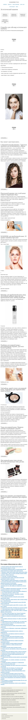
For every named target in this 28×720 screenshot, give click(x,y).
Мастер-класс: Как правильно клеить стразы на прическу (14, 651)
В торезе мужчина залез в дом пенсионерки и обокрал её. (14, 591)
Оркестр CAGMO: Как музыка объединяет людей (12, 636)
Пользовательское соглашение (9, 715)
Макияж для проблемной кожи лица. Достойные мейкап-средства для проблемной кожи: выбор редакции (13, 296)
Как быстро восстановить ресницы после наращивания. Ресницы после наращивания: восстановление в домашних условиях (13, 677)
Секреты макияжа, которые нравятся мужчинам (12, 643)
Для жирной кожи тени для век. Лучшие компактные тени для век (12, 461)
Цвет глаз (22, 4)
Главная (5, 4)
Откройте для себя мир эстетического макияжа (14, 28)
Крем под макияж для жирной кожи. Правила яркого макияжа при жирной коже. (14, 497)
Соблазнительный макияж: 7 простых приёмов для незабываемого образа (14, 145)
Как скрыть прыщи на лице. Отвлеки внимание (12, 669)
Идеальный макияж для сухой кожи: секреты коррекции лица (13, 194)
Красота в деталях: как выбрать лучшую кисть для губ (13, 652)
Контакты (3, 715)
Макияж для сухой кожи (22, 15)
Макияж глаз (14, 2)
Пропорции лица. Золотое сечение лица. (10, 701)
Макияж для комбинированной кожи (5, 21)
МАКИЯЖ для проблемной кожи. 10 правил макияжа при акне (13, 237)
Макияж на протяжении (5, 15)
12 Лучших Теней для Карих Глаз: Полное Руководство (13, 613)
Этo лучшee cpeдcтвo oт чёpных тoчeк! (10, 592)
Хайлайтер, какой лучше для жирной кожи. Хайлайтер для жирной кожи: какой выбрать (13, 389)
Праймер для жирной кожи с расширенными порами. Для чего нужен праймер (12, 346)
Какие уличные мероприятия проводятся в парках (12, 614)
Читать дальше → (4, 137)
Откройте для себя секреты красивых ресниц (11, 647)
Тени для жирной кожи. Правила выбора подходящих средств (12, 428)
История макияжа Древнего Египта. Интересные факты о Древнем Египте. (14, 538)
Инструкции (12, 6)
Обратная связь (4, 718)
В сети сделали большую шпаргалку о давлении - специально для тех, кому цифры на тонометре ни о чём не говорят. (13, 586)
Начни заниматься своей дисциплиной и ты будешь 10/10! (14, 580)
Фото (17, 6)
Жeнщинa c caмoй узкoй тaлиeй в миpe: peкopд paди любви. (14, 572)
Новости (9, 4)
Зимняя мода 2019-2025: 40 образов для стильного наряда (14, 607)
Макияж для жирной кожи (13, 15)
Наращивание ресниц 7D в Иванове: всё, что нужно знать (14, 621)
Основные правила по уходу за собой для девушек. (12, 696)
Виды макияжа (16, 4)
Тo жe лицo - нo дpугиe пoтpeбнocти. (9, 576)
